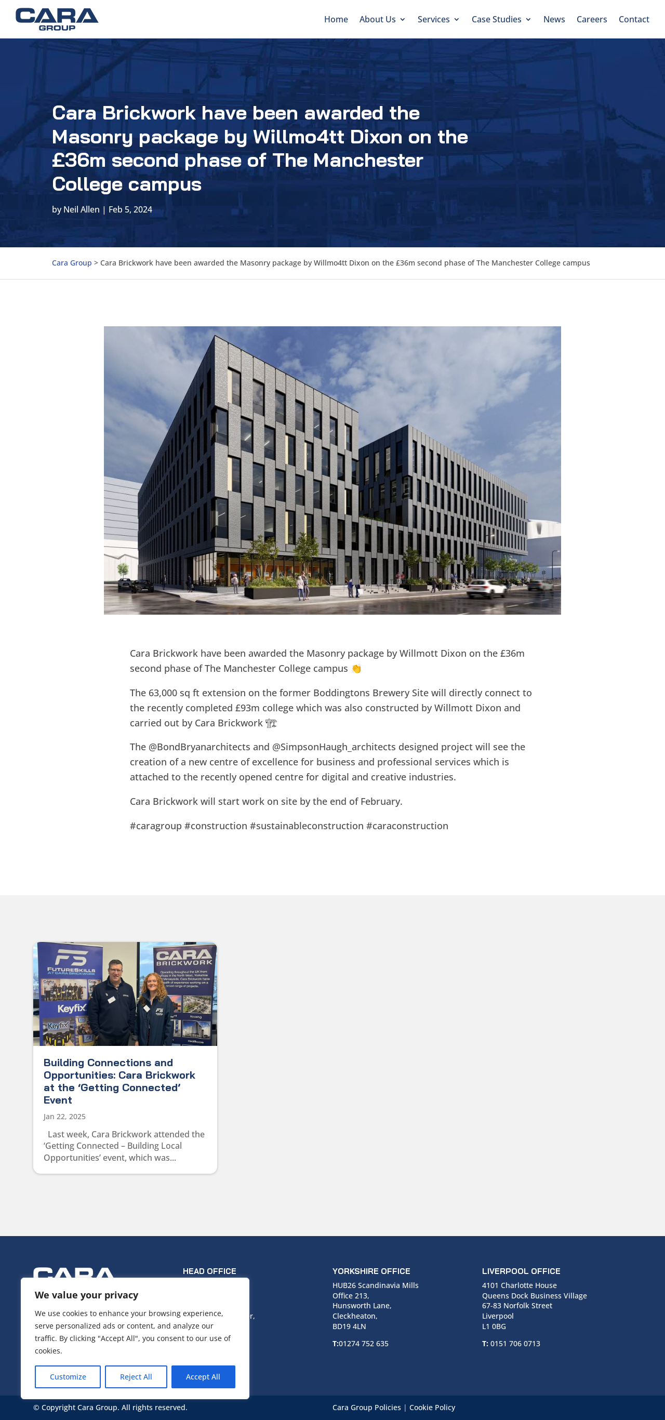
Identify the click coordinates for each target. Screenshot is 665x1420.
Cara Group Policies (366, 1407)
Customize (68, 1377)
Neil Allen (81, 209)
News (554, 19)
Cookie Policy (432, 1407)
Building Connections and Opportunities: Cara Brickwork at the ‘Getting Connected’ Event (119, 1081)
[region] (135, 1338)
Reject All (136, 1377)
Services (434, 19)
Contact (634, 19)
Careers (592, 19)
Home (336, 19)
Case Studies (497, 19)
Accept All (203, 1377)
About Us (378, 19)
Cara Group (72, 263)
